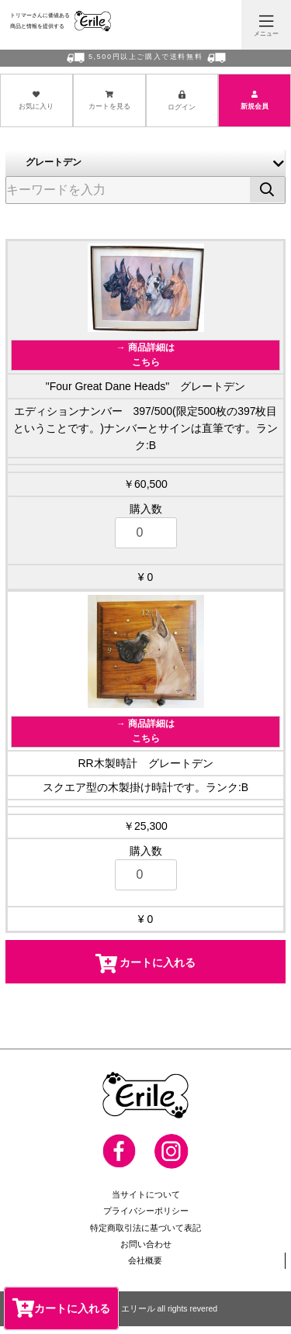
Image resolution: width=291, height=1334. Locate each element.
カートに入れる (61, 1308)
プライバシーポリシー (146, 1218)
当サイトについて (146, 1202)
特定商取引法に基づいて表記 (145, 1234)
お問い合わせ (145, 1251)
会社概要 (145, 1267)
